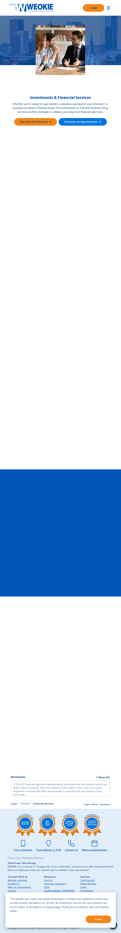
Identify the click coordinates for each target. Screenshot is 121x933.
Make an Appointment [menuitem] (19, 887)
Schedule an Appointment (81, 122)
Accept (98, 919)
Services (104, 804)
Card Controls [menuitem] (87, 880)
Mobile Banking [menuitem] (88, 883)
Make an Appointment (94, 850)
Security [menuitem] (48, 880)
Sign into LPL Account (34, 122)
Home (14, 803)
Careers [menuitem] (12, 890)
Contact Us (71, 850)
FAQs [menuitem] (47, 887)
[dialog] (60, 910)
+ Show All (103, 777)
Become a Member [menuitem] (17, 880)
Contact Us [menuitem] (13, 883)
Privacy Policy (53, 907)
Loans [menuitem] (83, 887)
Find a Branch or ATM (48, 850)
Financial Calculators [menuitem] (55, 883)
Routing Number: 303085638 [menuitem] (59, 890)
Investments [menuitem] (86, 890)
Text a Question (23, 850)
